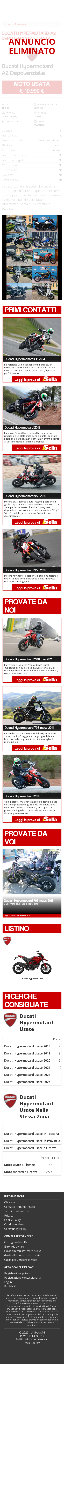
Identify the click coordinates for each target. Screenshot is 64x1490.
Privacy (8, 1215)
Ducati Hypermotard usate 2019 (27, 1053)
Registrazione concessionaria (22, 1277)
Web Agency (32, 1343)
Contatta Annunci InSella (19, 1207)
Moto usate (20, 24)
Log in (8, 1282)
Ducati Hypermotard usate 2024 (27, 1082)
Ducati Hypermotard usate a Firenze (30, 1148)
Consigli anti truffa (15, 1242)
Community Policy (15, 1229)
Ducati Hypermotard (32, 965)
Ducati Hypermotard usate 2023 (27, 1075)
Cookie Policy (12, 1220)
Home (7, 24)
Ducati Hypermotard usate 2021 (27, 1067)
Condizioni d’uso (14, 1224)
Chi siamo (10, 1202)
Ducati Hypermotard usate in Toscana (31, 1134)
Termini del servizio (16, 1211)
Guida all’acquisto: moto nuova (22, 1251)
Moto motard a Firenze (21, 1172)
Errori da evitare (14, 1246)
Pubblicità (10, 1286)
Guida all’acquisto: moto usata (22, 1255)
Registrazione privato (17, 1273)
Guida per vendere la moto (20, 1260)
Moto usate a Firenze (19, 1165)
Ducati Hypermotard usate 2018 (27, 1046)
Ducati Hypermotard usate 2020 (27, 1060)
